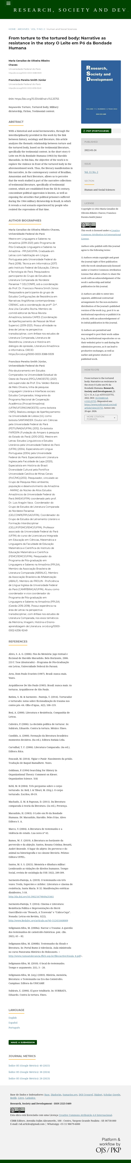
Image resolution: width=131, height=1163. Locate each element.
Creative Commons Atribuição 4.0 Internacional (85, 1115)
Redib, (13, 1097)
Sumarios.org (70, 1094)
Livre (21, 1097)
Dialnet (98, 1094)
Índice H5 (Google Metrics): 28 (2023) (29, 1078)
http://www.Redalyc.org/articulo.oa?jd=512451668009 (38, 920)
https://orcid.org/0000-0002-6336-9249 (25, 88)
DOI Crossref (86, 1094)
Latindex (30, 1097)
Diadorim (56, 1094)
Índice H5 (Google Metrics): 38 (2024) (29, 1072)
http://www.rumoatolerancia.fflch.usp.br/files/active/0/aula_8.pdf (45, 956)
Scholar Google (112, 1094)
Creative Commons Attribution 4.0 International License (101, 234)
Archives (23, 29)
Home (12, 29)
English (13, 1017)
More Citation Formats (95, 417)
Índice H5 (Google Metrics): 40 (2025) (29, 1065)
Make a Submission (23, 1042)
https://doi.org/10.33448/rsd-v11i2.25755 (37, 98)
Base (47, 1094)
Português (14, 1027)
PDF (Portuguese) (97, 131)
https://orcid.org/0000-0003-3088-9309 (25, 73)
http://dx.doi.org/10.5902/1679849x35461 (31, 896)
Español (13, 1022)
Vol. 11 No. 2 (38, 29)
